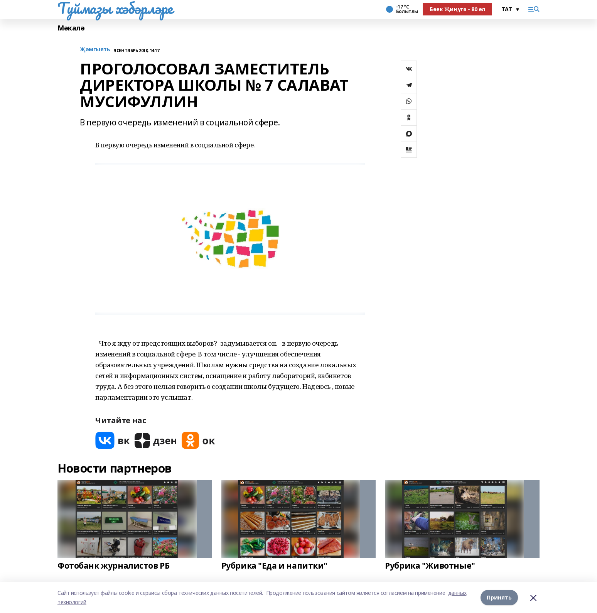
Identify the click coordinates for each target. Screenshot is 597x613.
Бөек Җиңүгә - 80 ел (457, 9)
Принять (499, 597)
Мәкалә (70, 28)
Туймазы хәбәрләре (115, 8)
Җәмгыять (95, 49)
